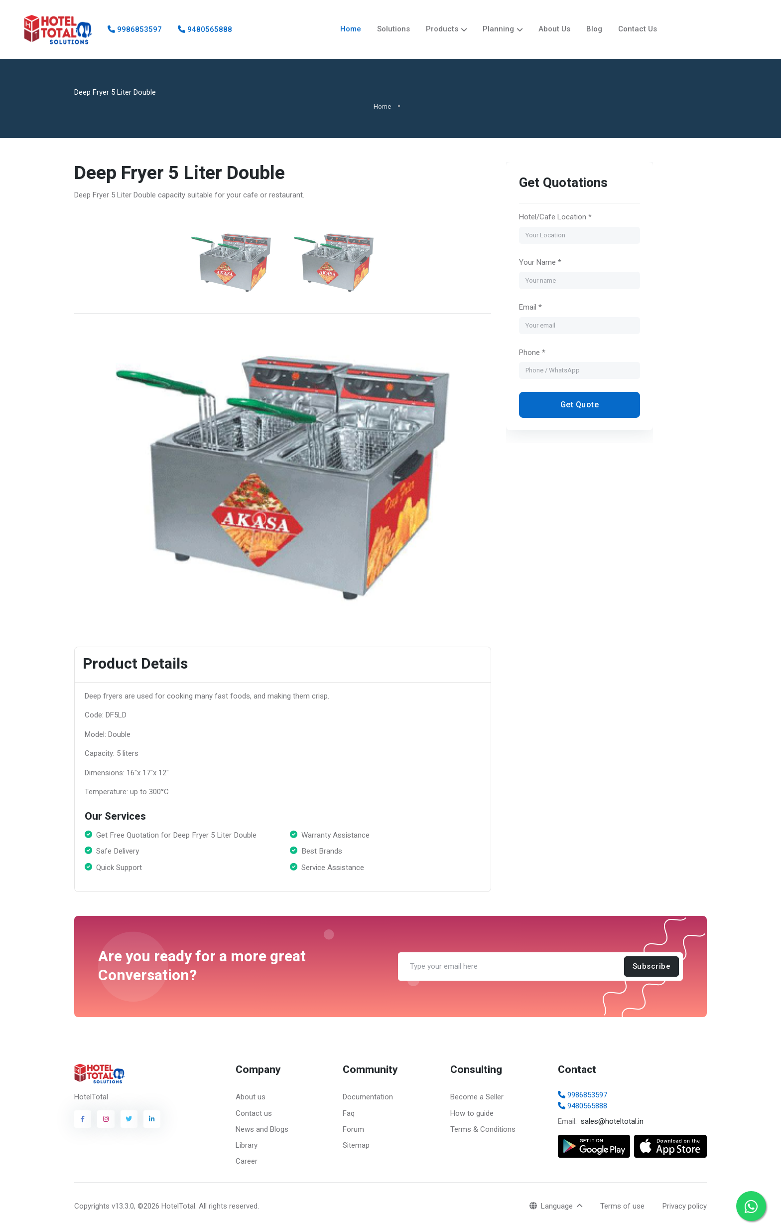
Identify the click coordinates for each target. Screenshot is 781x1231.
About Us (554, 29)
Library (247, 1146)
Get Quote (579, 405)
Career (247, 1162)
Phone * (532, 353)
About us (250, 1097)
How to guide (472, 1114)
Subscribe (652, 967)
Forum (353, 1130)
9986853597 (135, 29)
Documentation (368, 1097)
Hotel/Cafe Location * (555, 217)
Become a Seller (477, 1097)
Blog (594, 29)
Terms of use (622, 1207)
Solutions (393, 29)
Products (442, 29)
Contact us (254, 1114)
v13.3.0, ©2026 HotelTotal (153, 1207)
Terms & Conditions (483, 1130)
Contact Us (637, 29)
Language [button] (552, 1207)
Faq (349, 1114)
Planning (498, 29)
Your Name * (540, 263)
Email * (530, 308)
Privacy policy (684, 1207)
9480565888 (205, 29)
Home (350, 29)
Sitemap (356, 1146)
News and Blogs (262, 1130)
